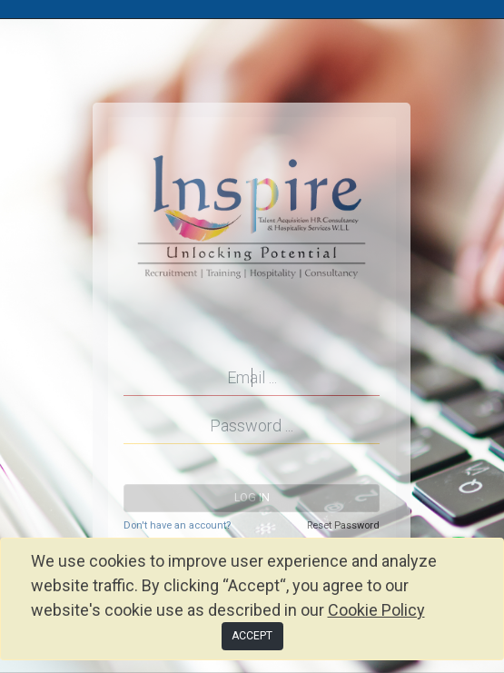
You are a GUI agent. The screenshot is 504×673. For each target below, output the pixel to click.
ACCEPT (252, 635)
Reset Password (343, 525)
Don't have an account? (177, 525)
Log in (252, 497)
